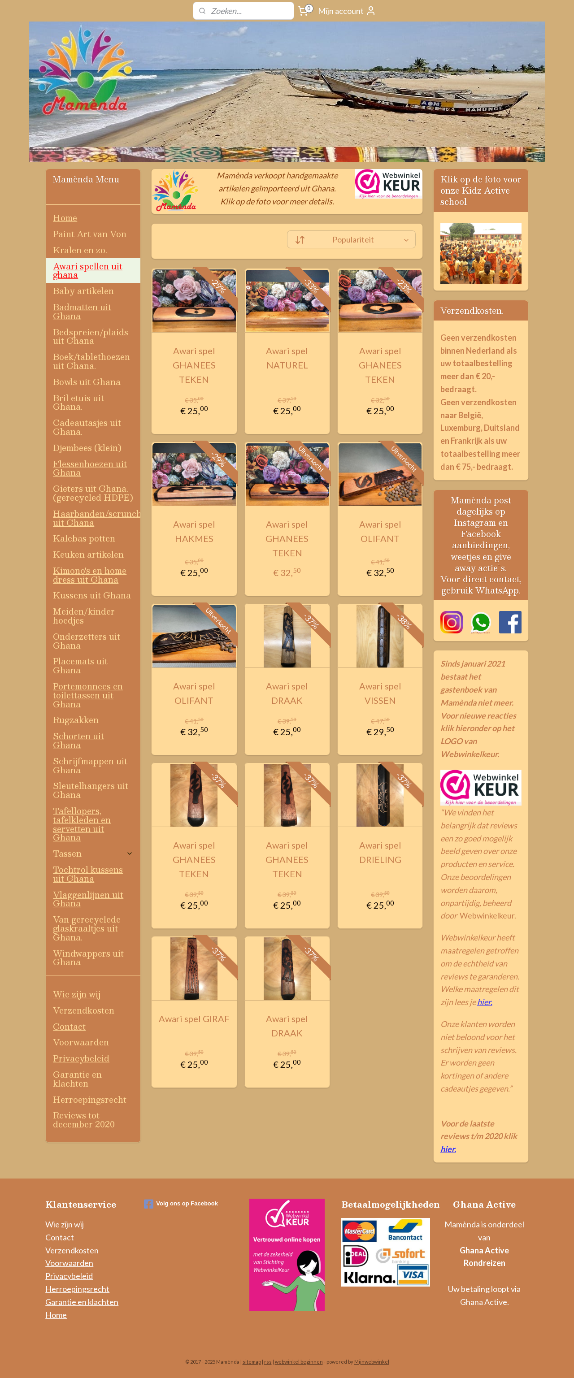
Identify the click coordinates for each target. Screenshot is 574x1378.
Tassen (93, 853)
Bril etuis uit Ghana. (78, 402)
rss (268, 1362)
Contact (69, 1026)
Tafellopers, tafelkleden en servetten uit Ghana (82, 824)
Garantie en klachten (77, 1078)
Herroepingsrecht (89, 1099)
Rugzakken (76, 720)
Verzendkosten (83, 1010)
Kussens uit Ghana (92, 595)
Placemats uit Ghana (80, 665)
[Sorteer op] (351, 239)
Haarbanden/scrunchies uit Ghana (96, 518)
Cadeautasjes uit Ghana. (87, 427)
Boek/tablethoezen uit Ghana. (91, 361)
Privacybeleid (81, 1058)
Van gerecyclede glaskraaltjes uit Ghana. (87, 928)
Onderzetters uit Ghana (86, 640)
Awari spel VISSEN (380, 693)
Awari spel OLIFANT (380, 531)
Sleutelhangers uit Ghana (90, 790)
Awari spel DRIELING (380, 852)
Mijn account (347, 10)
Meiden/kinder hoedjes (84, 615)
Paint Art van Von (89, 234)
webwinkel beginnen (299, 1362)
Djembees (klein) (87, 448)
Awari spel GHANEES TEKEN (194, 365)
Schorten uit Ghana (78, 740)
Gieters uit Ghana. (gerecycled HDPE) (93, 492)
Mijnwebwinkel (371, 1362)
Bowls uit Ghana (87, 382)
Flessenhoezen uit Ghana (90, 468)
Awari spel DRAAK (287, 693)
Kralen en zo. (80, 250)
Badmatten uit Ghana (82, 311)
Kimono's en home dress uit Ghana (89, 574)
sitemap (252, 1362)
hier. (484, 1002)
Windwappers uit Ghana (88, 957)
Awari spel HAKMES (194, 531)
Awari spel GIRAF (194, 1018)
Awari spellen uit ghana (87, 270)
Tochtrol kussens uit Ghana (88, 873)
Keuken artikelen (88, 554)
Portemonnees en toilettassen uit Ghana (88, 695)
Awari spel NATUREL (287, 357)
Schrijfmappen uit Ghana (90, 765)
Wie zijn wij (76, 994)
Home (65, 218)
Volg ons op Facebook (181, 1204)
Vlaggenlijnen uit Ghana (88, 899)
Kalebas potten (84, 538)
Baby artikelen (83, 291)
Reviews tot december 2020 (84, 1119)
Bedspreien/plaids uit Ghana (90, 336)
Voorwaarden (81, 1042)
